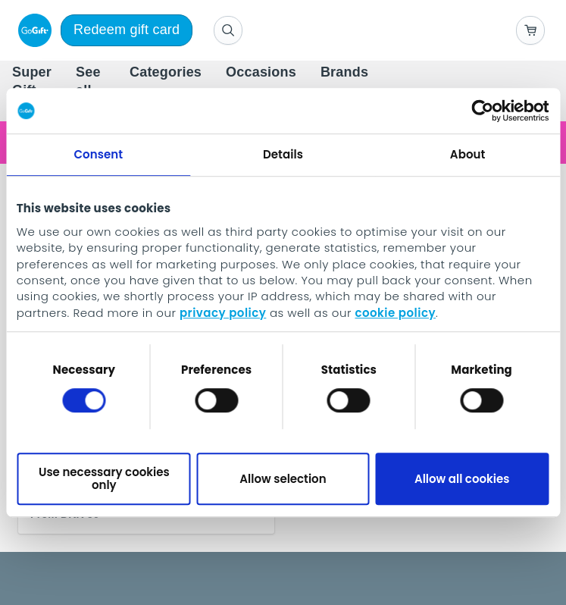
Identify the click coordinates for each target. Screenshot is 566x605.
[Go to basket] (530, 30)
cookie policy (395, 313)
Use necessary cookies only (104, 478)
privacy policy (223, 313)
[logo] (32, 30)
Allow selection (282, 479)
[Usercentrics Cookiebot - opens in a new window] (482, 110)
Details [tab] (283, 154)
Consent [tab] (98, 154)
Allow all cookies (462, 479)
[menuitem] (165, 73)
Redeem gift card (126, 29)
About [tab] (468, 154)
